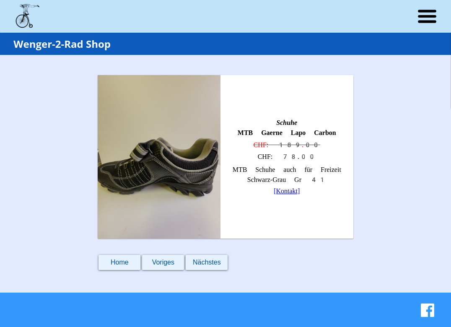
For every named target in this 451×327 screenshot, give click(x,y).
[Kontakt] (287, 191)
